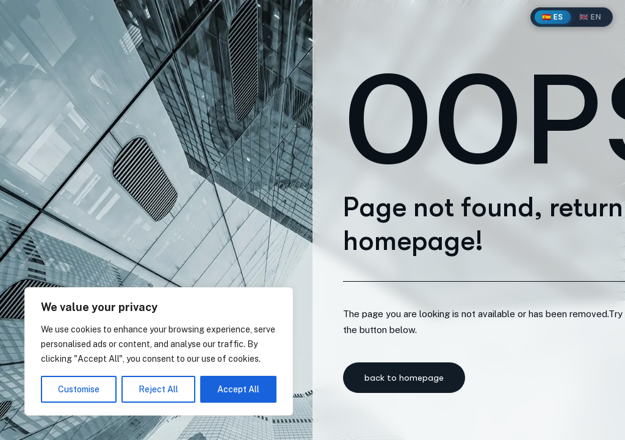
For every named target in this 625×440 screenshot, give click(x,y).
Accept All (238, 389)
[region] (158, 351)
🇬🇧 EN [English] (590, 16)
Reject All (158, 389)
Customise (78, 389)
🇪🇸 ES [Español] (552, 16)
